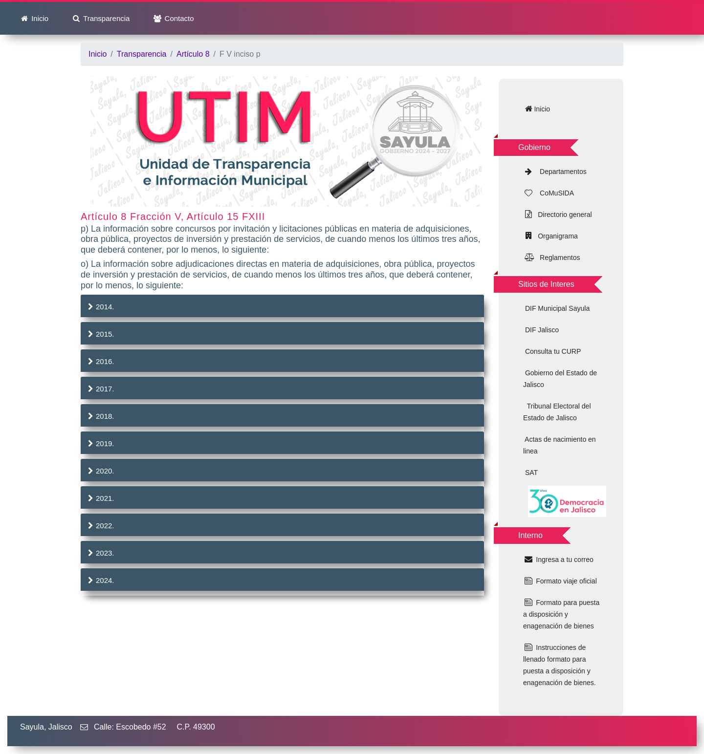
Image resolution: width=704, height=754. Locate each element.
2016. (100, 361)
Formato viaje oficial (565, 581)
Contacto (178, 18)
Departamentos (560, 171)
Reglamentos (557, 257)
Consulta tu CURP (552, 351)
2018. (100, 416)
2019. (100, 443)
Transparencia (105, 18)
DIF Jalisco (541, 330)
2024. (100, 580)
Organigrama (555, 236)
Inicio (38, 18)
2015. (100, 334)
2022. (100, 525)
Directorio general (563, 214)
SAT (530, 472)
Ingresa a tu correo (563, 559)
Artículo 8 (193, 54)
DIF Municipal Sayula (556, 308)
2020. (100, 471)
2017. (100, 389)
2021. (100, 498)
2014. (100, 306)
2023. (100, 553)
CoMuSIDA (554, 193)
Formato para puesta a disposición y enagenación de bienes (561, 614)
